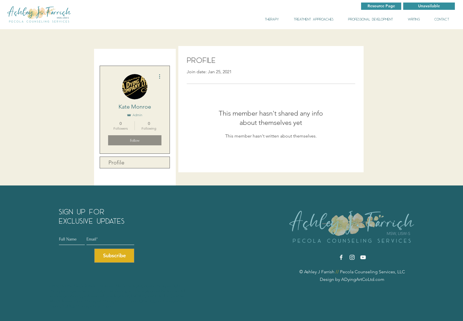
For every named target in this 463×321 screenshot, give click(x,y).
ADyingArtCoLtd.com (362, 279)
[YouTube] (363, 257)
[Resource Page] (381, 6)
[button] (429, 6)
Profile (116, 162)
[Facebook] (341, 257)
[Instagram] (352, 257)
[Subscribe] (114, 256)
